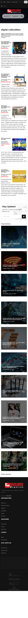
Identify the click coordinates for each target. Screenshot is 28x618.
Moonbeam (9, 495)
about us (3, 503)
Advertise (3, 510)
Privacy (3, 516)
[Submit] (22, 16)
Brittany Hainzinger (6, 82)
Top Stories (4, 539)
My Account (4, 550)
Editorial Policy (5, 505)
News (2, 537)
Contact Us (4, 547)
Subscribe (4, 524)
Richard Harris (4, 48)
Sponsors (3, 529)
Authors (3, 508)
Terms (2, 513)
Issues (3, 526)
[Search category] (15, 16)
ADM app (3, 553)
